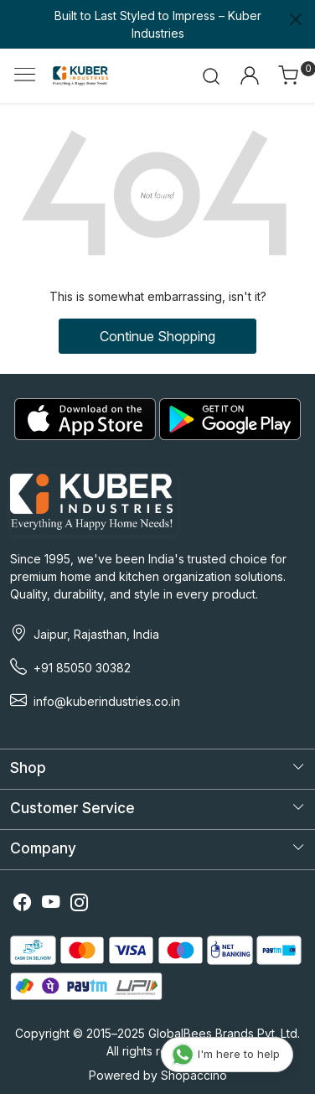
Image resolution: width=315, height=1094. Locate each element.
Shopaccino (194, 1075)
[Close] (295, 19)
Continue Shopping (157, 336)
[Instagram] (79, 904)
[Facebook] (22, 904)
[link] (211, 75)
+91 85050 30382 (82, 668)
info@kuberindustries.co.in (107, 701)
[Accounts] (249, 75)
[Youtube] (51, 904)
